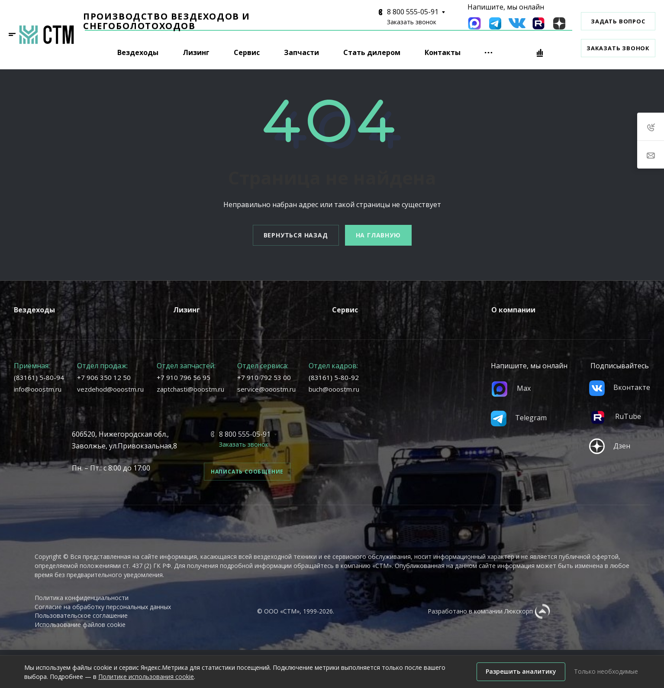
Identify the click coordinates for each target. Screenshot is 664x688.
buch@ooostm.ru (334, 389)
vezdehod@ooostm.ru (110, 389)
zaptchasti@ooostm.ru (190, 389)
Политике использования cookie (146, 676)
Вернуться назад (296, 235)
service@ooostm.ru (266, 389)
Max (511, 388)
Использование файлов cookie (80, 624)
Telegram (519, 417)
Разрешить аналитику (521, 671)
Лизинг (186, 310)
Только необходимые (606, 671)
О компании (513, 310)
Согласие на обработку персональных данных (103, 607)
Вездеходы (34, 310)
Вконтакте (619, 387)
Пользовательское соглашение (81, 615)
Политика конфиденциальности (82, 598)
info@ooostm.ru (37, 389)
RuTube (615, 416)
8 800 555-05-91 (412, 11)
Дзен (609, 446)
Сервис (345, 310)
